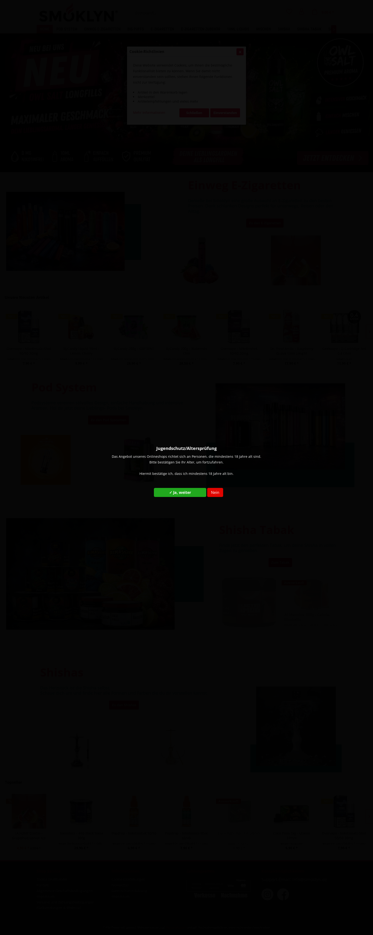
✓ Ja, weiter (180, 492)
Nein (215, 492)
